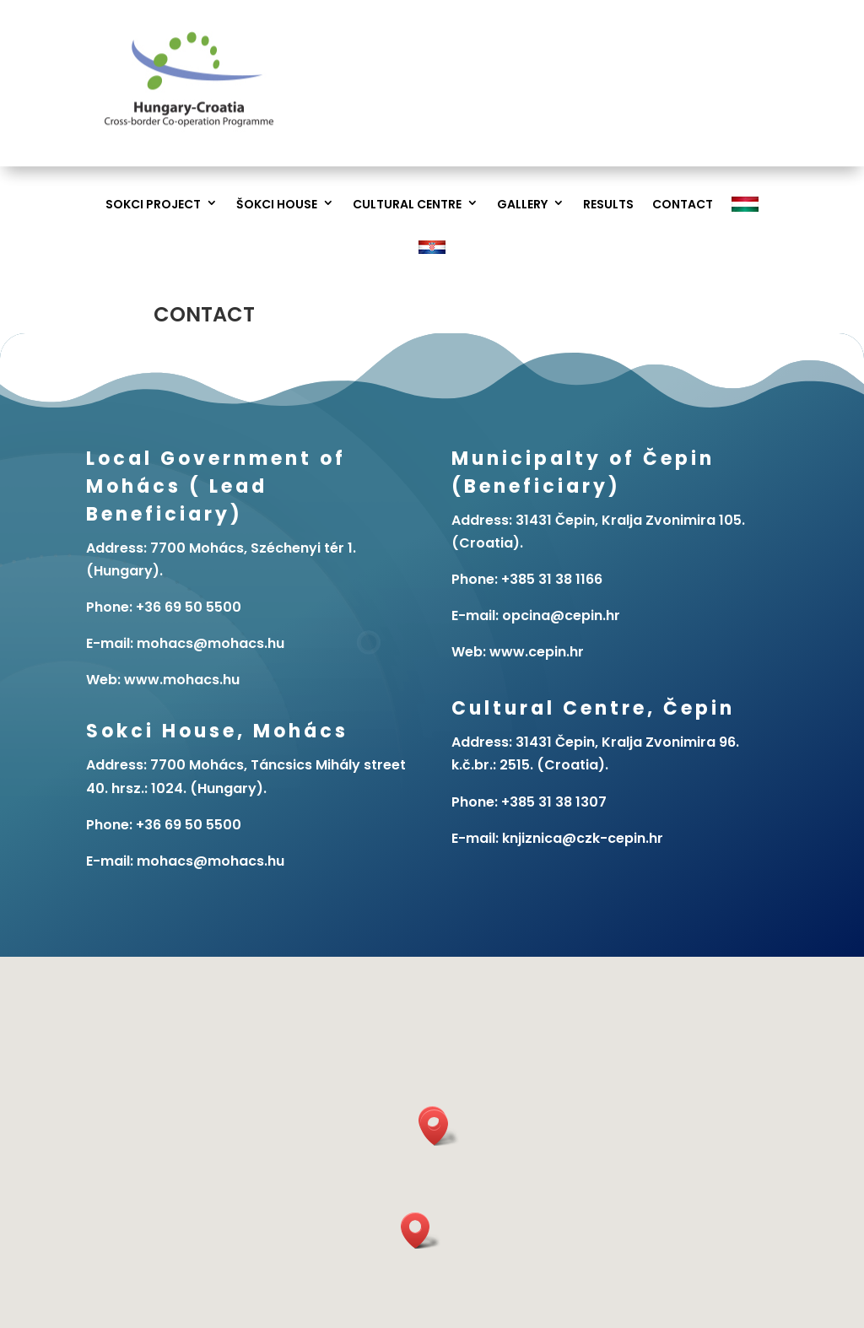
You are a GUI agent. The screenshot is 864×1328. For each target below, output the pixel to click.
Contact (682, 205)
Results (608, 205)
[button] (439, 1127)
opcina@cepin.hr (561, 615)
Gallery (522, 205)
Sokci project (153, 205)
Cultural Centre (407, 205)
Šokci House (276, 205)
